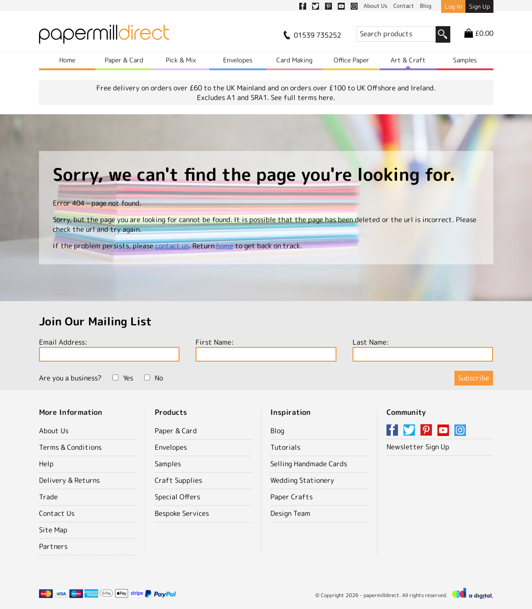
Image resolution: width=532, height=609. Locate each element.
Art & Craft (408, 60)
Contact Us (56, 513)
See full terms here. (303, 97)
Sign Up (479, 6)
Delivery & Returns (69, 480)
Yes (122, 378)
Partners (53, 546)
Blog (277, 431)
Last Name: (423, 349)
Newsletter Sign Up (417, 447)
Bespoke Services (182, 513)
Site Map (53, 530)
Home (67, 60)
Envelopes (237, 60)
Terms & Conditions (70, 447)
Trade (48, 497)
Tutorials (285, 447)
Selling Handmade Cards (308, 464)
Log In (453, 6)
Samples (465, 60)
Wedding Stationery (302, 480)
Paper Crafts (291, 497)
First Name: (266, 349)
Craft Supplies (178, 480)
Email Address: (109, 349)
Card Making (294, 60)
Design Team (290, 513)
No (153, 378)
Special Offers (177, 497)
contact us (172, 246)
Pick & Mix (181, 60)
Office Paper (351, 60)
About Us (53, 431)
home (224, 246)
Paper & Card (124, 60)
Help (46, 464)
